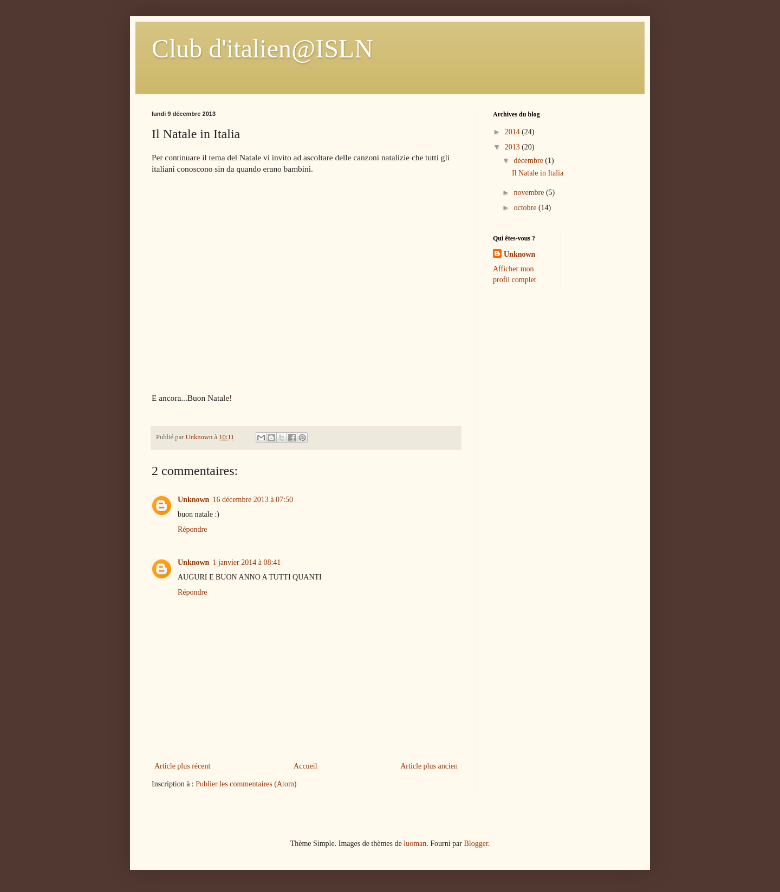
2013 (513, 147)
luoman (415, 843)
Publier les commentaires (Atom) (246, 784)
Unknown (193, 500)
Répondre (192, 529)
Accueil (305, 766)
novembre (529, 192)
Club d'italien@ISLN (262, 48)
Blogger (475, 843)
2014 (513, 132)
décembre (529, 161)
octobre (526, 208)
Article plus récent (182, 766)
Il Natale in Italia (537, 173)
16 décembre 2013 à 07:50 (252, 500)
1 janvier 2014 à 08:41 (246, 562)
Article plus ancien (429, 766)
